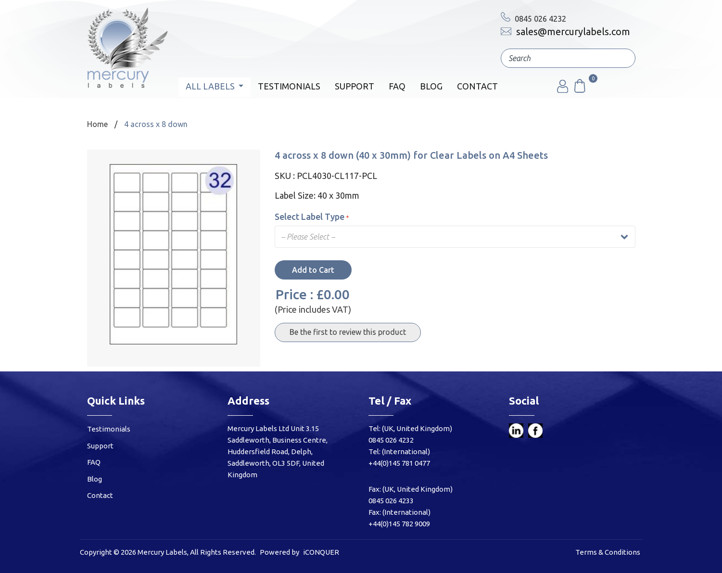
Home (97, 124)
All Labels (211, 86)
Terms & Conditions (607, 552)
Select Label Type (312, 216)
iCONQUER (321, 552)
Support (354, 86)
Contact (477, 86)
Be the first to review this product (348, 332)
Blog (431, 86)
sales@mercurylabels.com (565, 31)
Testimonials (289, 86)
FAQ (397, 86)
